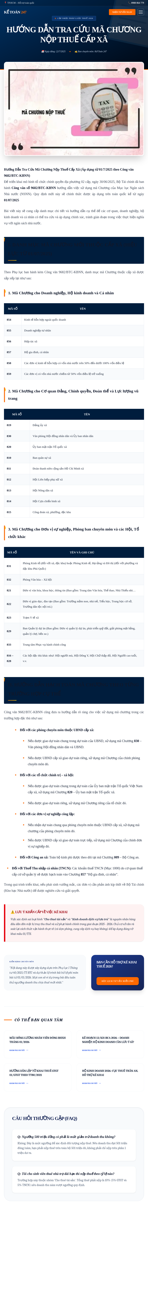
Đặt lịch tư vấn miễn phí (118, 981)
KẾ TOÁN (15, 12)
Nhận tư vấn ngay (122, 12)
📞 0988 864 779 (136, 3)
